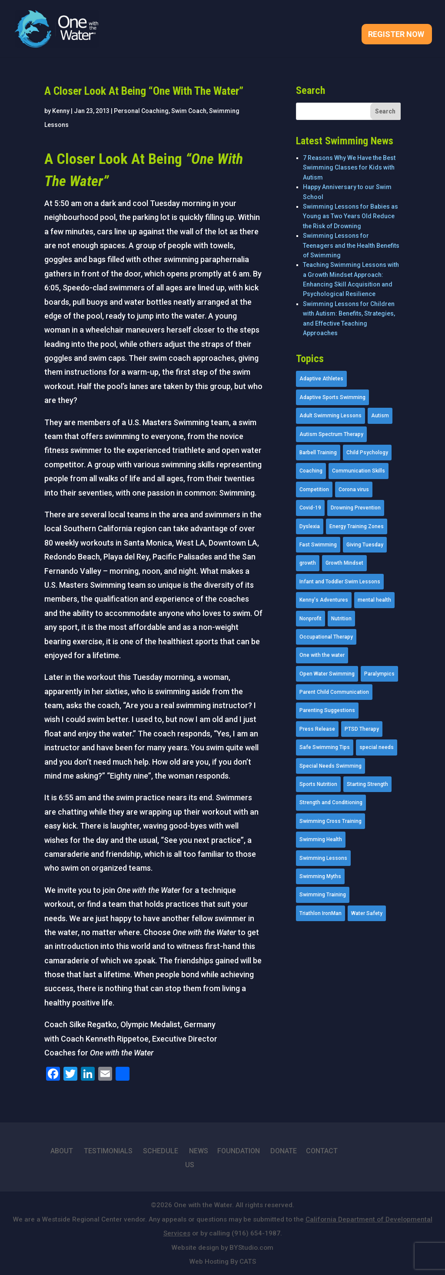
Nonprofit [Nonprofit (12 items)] (310, 619)
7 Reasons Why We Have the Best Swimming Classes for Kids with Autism (349, 167)
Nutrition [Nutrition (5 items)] (341, 619)
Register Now (396, 35)
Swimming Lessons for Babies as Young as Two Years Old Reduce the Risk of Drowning (350, 216)
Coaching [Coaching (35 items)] (310, 471)
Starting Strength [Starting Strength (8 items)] (367, 784)
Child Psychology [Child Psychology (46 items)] (367, 452)
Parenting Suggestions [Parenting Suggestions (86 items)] (327, 710)
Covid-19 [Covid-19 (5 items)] (310, 508)
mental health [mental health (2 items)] (374, 600)
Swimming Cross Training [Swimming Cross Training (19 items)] (330, 821)
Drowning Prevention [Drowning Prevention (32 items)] (356, 508)
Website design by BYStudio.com (222, 1248)
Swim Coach (188, 110)
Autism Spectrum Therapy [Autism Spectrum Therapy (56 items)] (331, 434)
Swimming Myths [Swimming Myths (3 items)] (320, 876)
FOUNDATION (238, 1151)
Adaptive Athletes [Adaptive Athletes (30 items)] (321, 379)
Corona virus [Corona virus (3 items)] (354, 489)
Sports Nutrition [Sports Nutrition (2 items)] (318, 784)
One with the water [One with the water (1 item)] (322, 655)
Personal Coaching (141, 110)
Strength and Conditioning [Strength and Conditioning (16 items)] (330, 802)
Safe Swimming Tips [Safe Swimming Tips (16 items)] (324, 747)
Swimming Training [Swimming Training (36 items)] (322, 895)
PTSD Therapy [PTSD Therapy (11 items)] (362, 729)
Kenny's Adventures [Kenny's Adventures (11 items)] (323, 600)
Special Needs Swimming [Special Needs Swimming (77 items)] (330, 766)
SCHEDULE (160, 1151)
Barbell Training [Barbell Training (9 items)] (318, 452)
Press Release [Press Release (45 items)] (317, 729)
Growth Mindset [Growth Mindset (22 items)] (344, 563)
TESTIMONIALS (108, 1151)
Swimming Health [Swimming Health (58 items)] (320, 839)
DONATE (283, 1151)
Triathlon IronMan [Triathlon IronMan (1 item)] (320, 913)
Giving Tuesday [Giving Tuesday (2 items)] (364, 545)
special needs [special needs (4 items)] (376, 747)
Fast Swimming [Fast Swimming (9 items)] (318, 545)
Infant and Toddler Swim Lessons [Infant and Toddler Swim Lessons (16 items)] (339, 582)
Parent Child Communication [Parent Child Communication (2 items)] (334, 692)
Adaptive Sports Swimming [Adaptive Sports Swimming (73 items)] (332, 397)
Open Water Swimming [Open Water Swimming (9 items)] (327, 674)
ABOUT (61, 1151)
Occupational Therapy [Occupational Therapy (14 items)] (326, 637)
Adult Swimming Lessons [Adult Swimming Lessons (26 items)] (330, 416)
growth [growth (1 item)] (307, 563)
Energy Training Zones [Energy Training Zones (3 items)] (356, 526)
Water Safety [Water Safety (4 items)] (366, 913)
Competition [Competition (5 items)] (314, 489)
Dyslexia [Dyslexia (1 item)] (309, 526)
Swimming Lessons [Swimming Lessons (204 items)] (323, 858)
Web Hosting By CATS (222, 1261)
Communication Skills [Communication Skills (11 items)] (358, 471)
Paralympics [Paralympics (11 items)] (379, 674)
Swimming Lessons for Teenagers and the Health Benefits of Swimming (351, 245)
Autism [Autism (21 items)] (380, 416)
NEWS (198, 1151)
